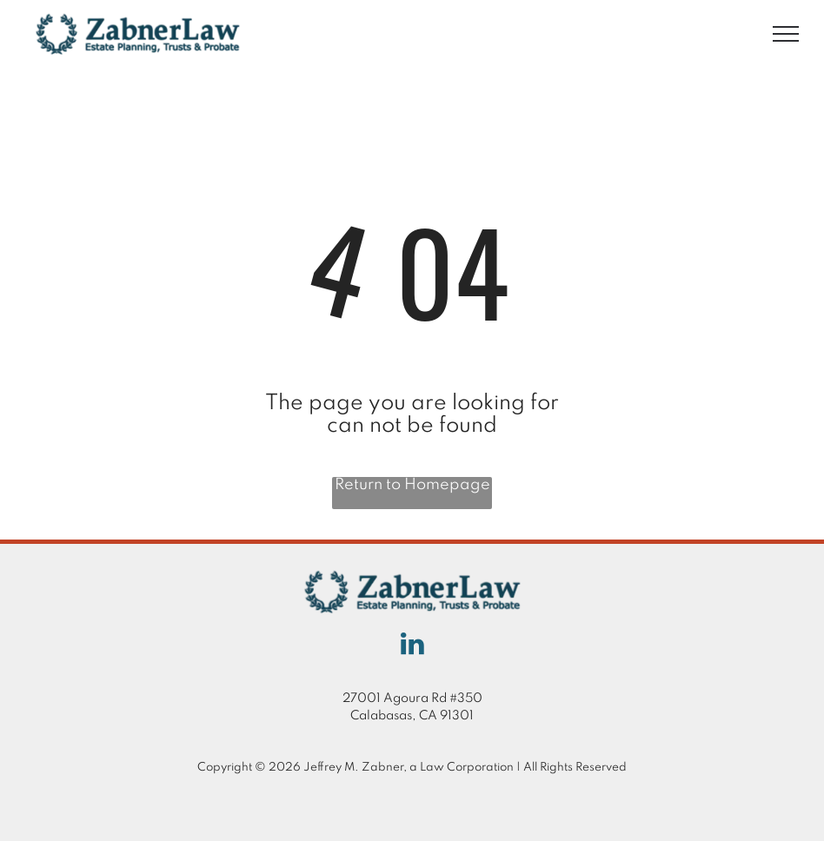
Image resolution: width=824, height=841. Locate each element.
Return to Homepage (412, 485)
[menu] (785, 33)
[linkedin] (412, 646)
